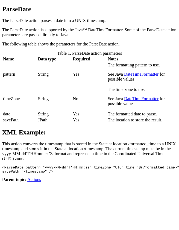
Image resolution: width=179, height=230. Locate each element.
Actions (34, 181)
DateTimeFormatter (141, 74)
